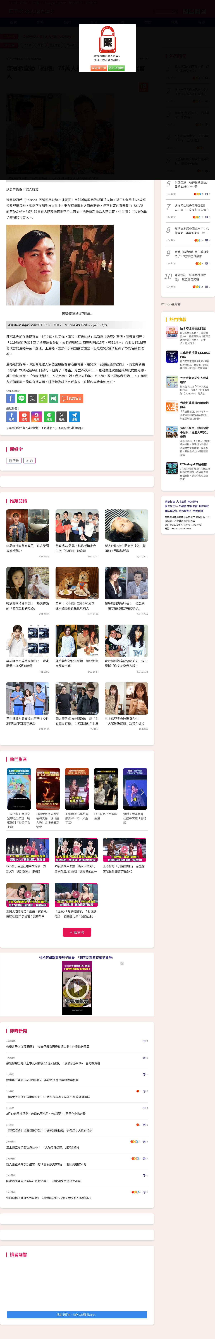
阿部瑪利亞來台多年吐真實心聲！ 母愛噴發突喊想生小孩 (43, 1181)
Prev (12, 792)
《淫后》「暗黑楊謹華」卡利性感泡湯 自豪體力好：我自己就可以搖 (75, 916)
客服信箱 (192, 506)
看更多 (79, 932)
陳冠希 (14, 460)
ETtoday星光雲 (170, 304)
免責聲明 (198, 511)
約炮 (29, 460)
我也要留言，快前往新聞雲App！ (77, 1314)
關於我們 (193, 501)
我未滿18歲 (99, 68)
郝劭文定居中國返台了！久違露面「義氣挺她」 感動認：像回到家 (192, 230)
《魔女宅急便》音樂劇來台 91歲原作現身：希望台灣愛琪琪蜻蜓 (48, 1097)
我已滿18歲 (116, 68)
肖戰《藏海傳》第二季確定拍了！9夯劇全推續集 (192, 254)
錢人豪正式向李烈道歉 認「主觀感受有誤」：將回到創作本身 (46, 1164)
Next (142, 792)
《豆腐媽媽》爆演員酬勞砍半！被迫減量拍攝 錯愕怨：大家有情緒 (49, 1130)
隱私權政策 (171, 511)
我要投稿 (170, 501)
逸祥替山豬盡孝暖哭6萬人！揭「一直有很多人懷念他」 (192, 207)
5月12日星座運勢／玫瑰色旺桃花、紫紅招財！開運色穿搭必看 (46, 1113)
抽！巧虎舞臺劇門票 (193, 328)
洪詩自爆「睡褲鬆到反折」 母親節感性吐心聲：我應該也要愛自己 (48, 1198)
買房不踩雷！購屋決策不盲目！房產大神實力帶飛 (194, 432)
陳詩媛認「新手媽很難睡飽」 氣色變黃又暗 (190, 277)
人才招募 (181, 501)
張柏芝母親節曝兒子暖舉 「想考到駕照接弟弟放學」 (77, 957)
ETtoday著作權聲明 (68, 428)
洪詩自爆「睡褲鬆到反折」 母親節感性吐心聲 (192, 184)
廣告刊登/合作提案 (175, 506)
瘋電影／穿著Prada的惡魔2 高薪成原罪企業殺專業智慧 (42, 1080)
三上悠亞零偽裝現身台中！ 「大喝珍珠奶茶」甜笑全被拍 (42, 1147)
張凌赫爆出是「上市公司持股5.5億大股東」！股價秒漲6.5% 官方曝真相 (53, 1063)
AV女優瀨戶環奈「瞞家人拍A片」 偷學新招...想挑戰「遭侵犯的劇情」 (76, 871)
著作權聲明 (185, 511)
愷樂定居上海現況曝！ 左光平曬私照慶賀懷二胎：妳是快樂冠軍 (47, 1046)
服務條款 (204, 506)
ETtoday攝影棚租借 (193, 464)
